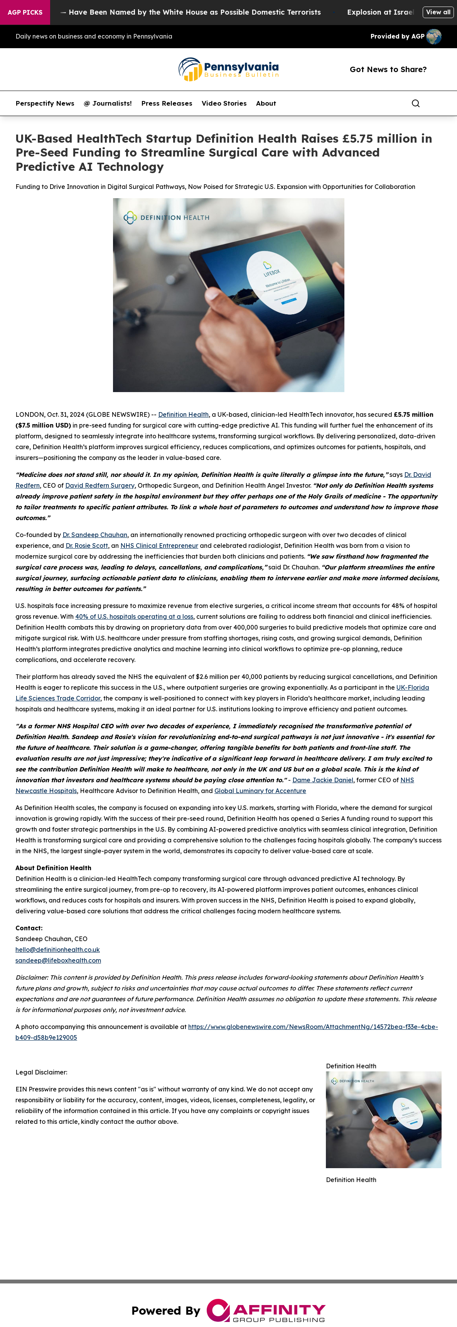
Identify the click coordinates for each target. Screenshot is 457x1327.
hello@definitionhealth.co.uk (57, 949)
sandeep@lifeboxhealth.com (58, 960)
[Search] (415, 103)
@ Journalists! (108, 103)
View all (438, 12)
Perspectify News (44, 103)
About (266, 103)
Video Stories (224, 103)
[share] (436, 103)
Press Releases (166, 103)
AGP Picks (25, 12)
